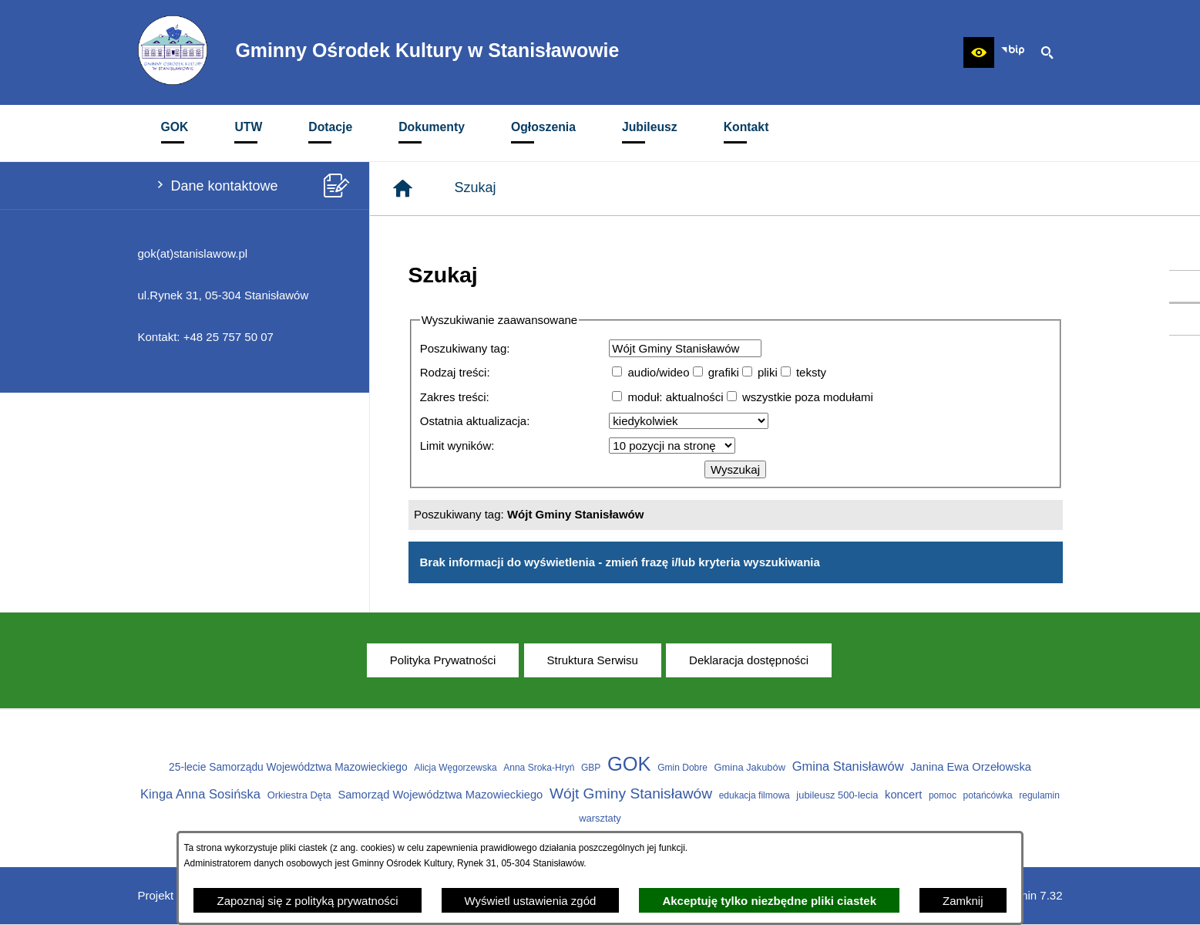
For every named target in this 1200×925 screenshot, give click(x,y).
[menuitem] (175, 133)
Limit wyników (456, 445)
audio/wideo (658, 372)
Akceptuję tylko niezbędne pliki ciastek (769, 900)
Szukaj (475, 187)
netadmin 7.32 (1025, 895)
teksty (811, 372)
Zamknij (963, 900)
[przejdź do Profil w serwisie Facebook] (1184, 286)
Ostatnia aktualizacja (473, 420)
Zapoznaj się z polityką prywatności (307, 900)
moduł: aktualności (675, 396)
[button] (978, 52)
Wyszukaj (735, 469)
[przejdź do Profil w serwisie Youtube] (1184, 319)
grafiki (723, 372)
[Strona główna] (402, 188)
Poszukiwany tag (463, 348)
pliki (768, 372)
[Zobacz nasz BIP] (1012, 52)
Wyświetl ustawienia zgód (531, 900)
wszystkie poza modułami (807, 396)
